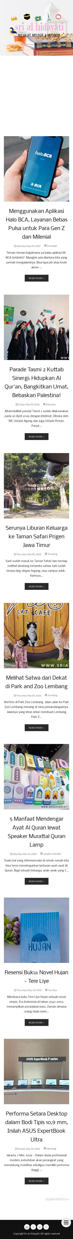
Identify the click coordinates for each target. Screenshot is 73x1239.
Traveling (52, 554)
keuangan (52, 245)
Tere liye (52, 990)
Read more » (36, 278)
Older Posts (56, 1199)
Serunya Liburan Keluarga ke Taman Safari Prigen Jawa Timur (37, 536)
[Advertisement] (36, 97)
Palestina (51, 404)
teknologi (51, 1148)
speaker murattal (52, 853)
